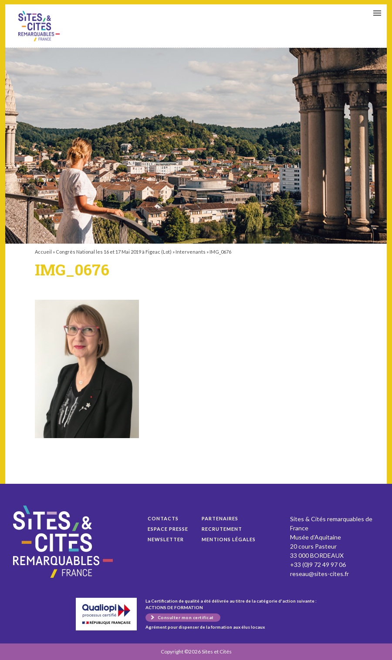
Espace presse (168, 529)
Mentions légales (229, 539)
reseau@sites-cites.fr (319, 573)
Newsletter (166, 539)
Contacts (163, 518)
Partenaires (220, 518)
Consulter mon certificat (186, 617)
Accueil (43, 252)
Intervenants (191, 252)
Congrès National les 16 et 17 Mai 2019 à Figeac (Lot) (114, 252)
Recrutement (222, 529)
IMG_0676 (39, 26)
